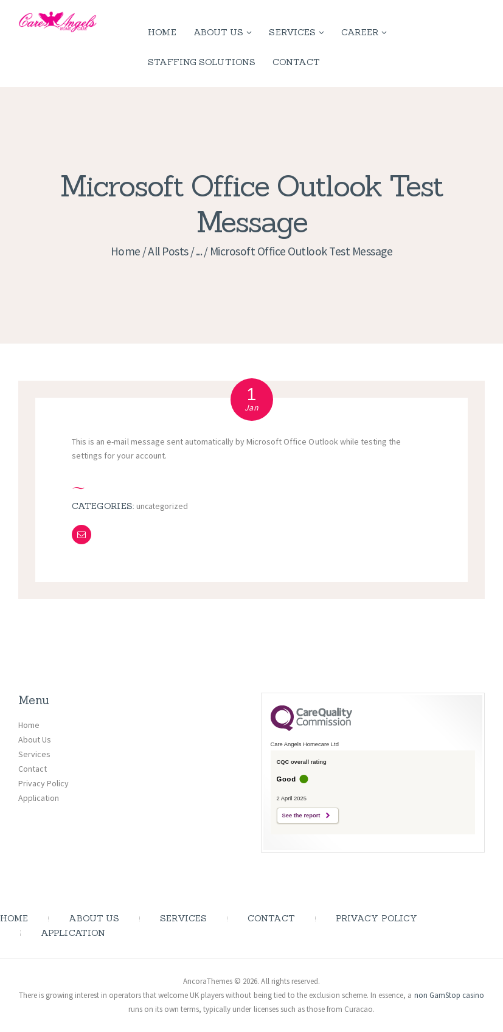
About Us (34, 738)
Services (34, 753)
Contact (32, 768)
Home (125, 251)
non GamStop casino (449, 995)
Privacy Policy (43, 782)
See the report (301, 815)
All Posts (168, 251)
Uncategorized (163, 505)
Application (38, 797)
